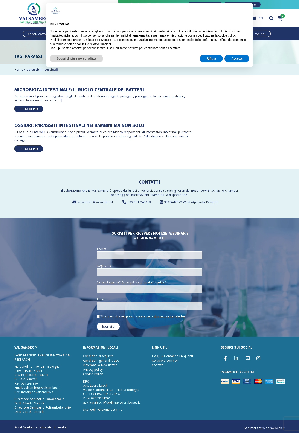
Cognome (104, 265)
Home (18, 69)
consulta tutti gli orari (169, 190)
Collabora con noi (165, 360)
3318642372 (173, 202)
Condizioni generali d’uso (101, 360)
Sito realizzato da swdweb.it (264, 428)
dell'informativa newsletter (165, 316)
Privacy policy (93, 369)
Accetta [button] (236, 58)
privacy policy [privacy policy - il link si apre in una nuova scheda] (175, 31)
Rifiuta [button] (211, 58)
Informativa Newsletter (100, 365)
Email (101, 299)
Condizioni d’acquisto (98, 356)
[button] (271, 18)
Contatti (158, 365)
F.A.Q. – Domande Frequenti (172, 356)
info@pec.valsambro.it (37, 392)
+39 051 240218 (139, 202)
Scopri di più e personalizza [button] (76, 58)
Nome (101, 248)
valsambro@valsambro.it (95, 202)
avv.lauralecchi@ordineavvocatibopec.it (111, 402)
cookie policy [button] (226, 35)
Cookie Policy (93, 374)
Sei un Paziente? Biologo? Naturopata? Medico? (132, 282)
